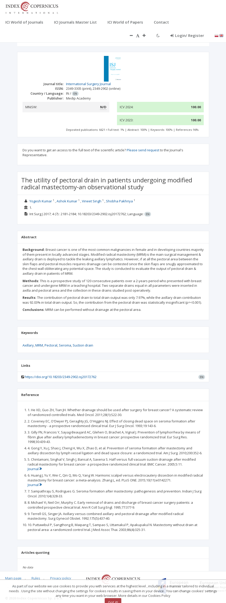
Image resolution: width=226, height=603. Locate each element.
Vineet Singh (91, 201)
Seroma (65, 345)
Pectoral (51, 345)
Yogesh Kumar (40, 201)
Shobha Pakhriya (119, 201)
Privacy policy (60, 578)
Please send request (143, 150)
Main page (13, 578)
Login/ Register (187, 35)
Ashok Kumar (67, 201)
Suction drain (83, 345)
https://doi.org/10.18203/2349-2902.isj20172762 (60, 376)
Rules (35, 578)
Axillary (28, 345)
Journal (35, 469)
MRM (39, 345)
